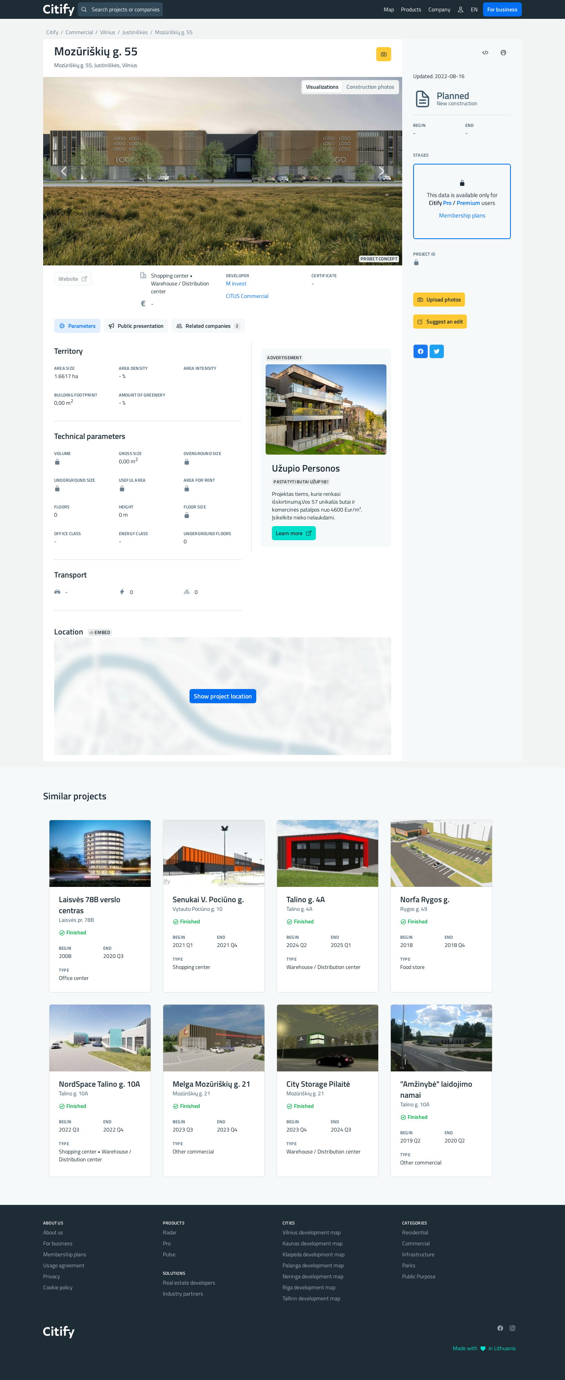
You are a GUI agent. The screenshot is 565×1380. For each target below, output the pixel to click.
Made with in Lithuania (484, 1348)
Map (389, 9)
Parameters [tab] (77, 326)
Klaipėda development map (313, 1254)
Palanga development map (313, 1265)
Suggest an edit (440, 321)
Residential (415, 1232)
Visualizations (322, 86)
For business (502, 9)
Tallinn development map (311, 1298)
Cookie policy (58, 1287)
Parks (409, 1265)
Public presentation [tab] (136, 326)
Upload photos (439, 299)
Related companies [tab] (208, 326)
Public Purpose (419, 1276)
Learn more (294, 533)
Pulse (169, 1254)
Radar (170, 1232)
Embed (99, 632)
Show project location (223, 696)
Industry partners (183, 1293)
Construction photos (370, 86)
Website (72, 278)
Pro (167, 1243)
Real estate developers (189, 1282)
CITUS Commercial (247, 296)
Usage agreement (63, 1265)
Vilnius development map (311, 1232)
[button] (70, 171)
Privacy (51, 1276)
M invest (236, 283)
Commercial (416, 1243)
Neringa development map (312, 1276)
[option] (222, 171)
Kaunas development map (312, 1243)
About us (53, 1232)
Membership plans (462, 215)
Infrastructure (418, 1254)
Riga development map (308, 1287)
